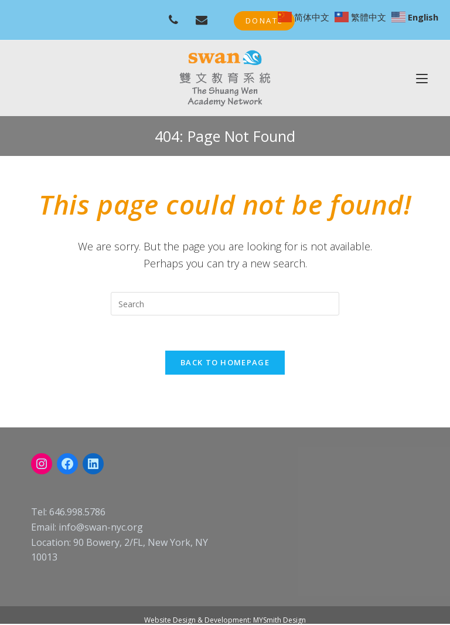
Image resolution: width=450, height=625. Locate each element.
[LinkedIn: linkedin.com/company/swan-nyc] (93, 463)
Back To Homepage (225, 362)
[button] (264, 20)
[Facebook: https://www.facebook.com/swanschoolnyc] (67, 463)
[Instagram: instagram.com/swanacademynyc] (41, 463)
